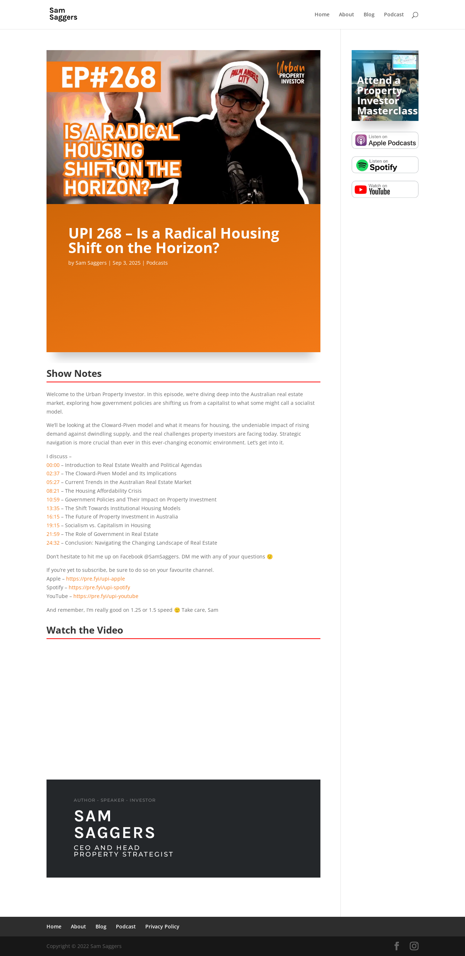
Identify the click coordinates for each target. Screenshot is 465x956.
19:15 (53, 525)
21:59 (53, 533)
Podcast (394, 15)
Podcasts (157, 262)
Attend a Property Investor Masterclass (387, 95)
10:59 (53, 499)
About (346, 15)
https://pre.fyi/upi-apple (95, 578)
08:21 (53, 490)
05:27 (53, 482)
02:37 (53, 473)
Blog (369, 15)
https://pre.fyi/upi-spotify (99, 587)
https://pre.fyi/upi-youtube (105, 596)
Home (322, 15)
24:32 (53, 542)
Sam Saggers (91, 262)
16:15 (53, 516)
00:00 (53, 464)
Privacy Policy (162, 926)
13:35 (53, 508)
